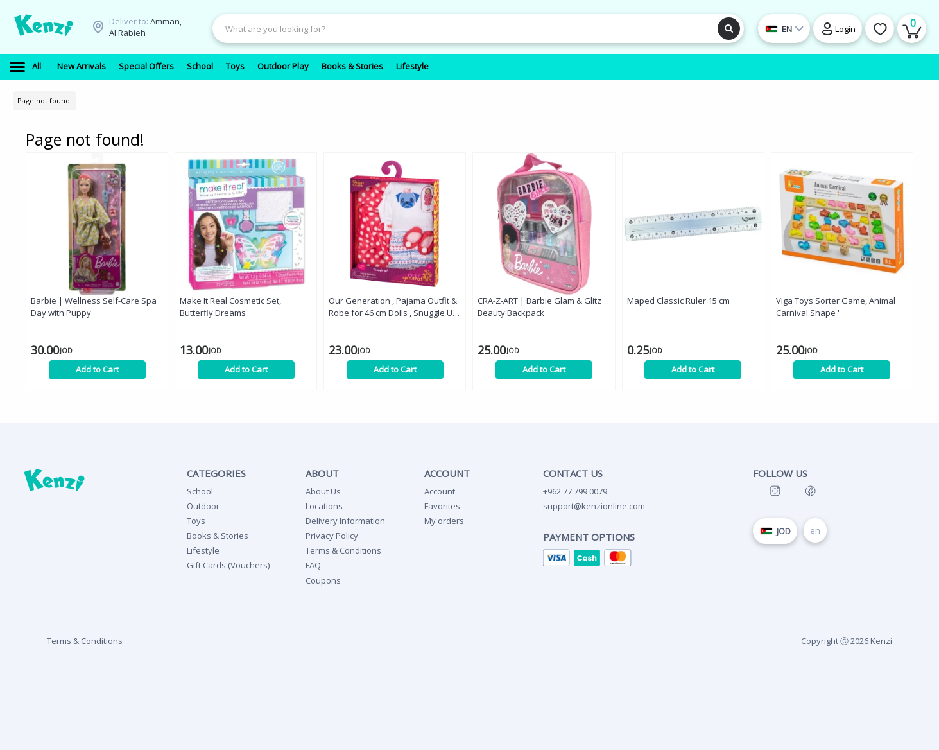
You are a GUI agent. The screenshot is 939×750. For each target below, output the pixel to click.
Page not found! (44, 100)
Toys (196, 521)
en (815, 530)
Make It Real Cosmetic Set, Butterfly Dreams (230, 306)
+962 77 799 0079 (575, 491)
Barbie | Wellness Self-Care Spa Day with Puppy (94, 306)
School (200, 491)
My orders (444, 521)
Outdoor (203, 506)
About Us (323, 491)
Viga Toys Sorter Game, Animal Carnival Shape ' (835, 306)
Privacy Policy (332, 535)
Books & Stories (217, 535)
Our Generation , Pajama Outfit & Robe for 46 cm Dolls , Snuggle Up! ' (394, 307)
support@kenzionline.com (594, 506)
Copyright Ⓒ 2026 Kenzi (846, 641)
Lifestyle (203, 550)
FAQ (313, 565)
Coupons (323, 580)
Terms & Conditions (343, 550)
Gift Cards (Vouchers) (228, 565)
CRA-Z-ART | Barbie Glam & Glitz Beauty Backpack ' (539, 306)
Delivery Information (345, 521)
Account (439, 491)
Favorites (442, 506)
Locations (324, 506)
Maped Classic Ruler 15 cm (678, 300)
